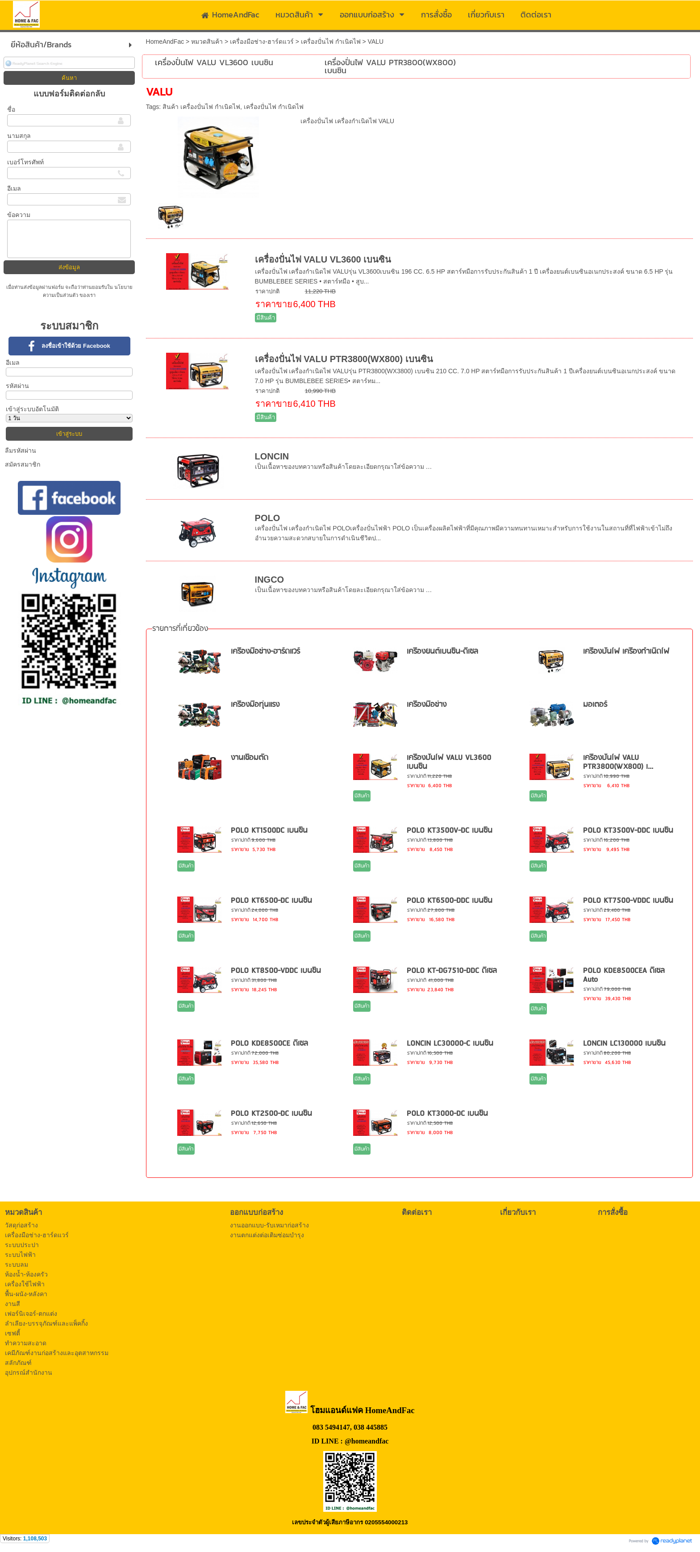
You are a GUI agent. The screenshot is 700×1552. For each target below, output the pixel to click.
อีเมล (14, 188)
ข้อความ (18, 214)
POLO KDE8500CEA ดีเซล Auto (624, 975)
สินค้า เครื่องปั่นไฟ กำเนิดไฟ (201, 106)
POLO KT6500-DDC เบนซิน (449, 900)
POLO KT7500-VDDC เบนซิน (628, 900)
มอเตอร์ (595, 704)
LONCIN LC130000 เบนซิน (624, 1043)
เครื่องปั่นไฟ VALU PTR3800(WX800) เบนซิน (344, 359)
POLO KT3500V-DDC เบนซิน (628, 830)
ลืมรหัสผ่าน (20, 450)
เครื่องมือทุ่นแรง (255, 704)
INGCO (269, 579)
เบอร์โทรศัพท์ (25, 162)
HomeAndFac (165, 41)
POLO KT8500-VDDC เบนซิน (276, 970)
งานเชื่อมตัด (249, 757)
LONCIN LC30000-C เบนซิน (450, 1043)
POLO (267, 518)
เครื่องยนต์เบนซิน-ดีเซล (442, 651)
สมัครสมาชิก (22, 464)
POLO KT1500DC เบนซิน (269, 830)
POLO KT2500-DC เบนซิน (271, 1113)
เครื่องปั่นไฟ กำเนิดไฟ (331, 41)
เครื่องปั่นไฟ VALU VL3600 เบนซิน (323, 259)
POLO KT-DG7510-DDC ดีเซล (452, 970)
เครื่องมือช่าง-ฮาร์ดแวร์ (262, 41)
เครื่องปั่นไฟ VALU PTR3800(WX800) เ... (618, 762)
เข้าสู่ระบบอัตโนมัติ (32, 409)
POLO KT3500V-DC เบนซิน (449, 830)
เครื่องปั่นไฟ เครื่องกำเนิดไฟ (626, 651)
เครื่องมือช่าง (426, 704)
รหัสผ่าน (17, 385)
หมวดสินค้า (207, 41)
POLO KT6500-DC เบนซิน (271, 900)
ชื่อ (11, 109)
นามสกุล (19, 135)
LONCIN (272, 456)
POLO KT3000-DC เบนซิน (447, 1113)
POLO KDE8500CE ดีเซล (269, 1043)
